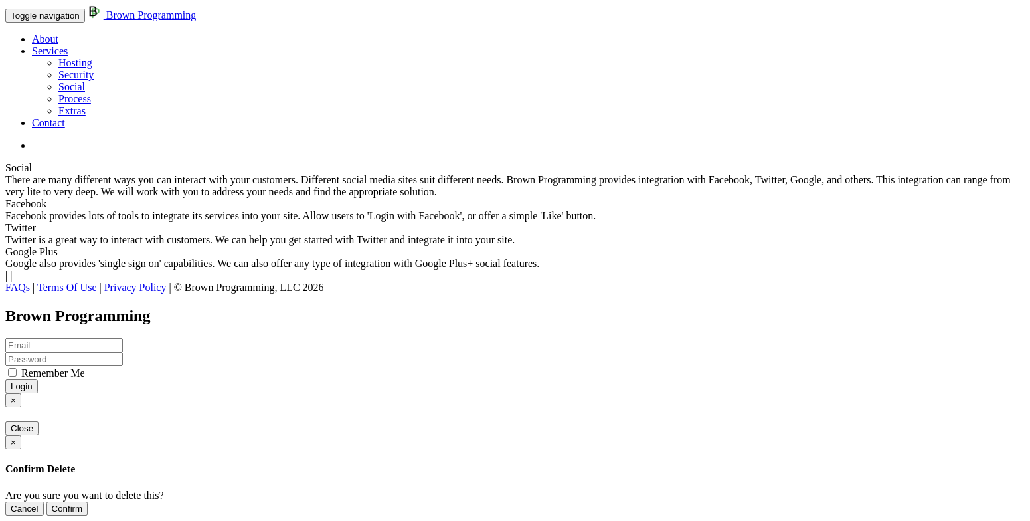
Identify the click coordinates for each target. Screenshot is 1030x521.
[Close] (13, 400)
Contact (48, 122)
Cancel (25, 509)
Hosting (75, 62)
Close (22, 428)
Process (74, 98)
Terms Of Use (67, 287)
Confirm (67, 509)
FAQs (17, 287)
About (45, 39)
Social (71, 86)
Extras (72, 110)
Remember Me (46, 373)
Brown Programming (142, 15)
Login (22, 386)
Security (76, 74)
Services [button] (50, 50)
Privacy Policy (135, 287)
